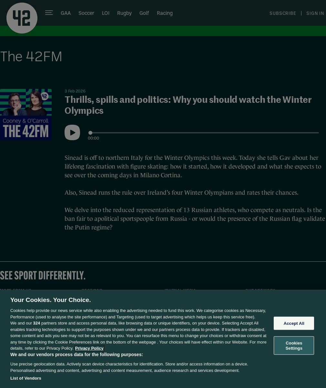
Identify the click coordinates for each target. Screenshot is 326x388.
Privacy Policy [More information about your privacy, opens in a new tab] (89, 348)
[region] (163, 339)
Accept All (294, 323)
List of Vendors (25, 378)
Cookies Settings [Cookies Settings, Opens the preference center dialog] (294, 346)
